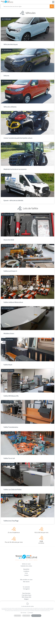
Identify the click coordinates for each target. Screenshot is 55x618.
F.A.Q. (26, 573)
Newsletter (26, 569)
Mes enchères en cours (26, 579)
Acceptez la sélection (26, 615)
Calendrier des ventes (26, 566)
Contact (26, 575)
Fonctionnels (24, 612)
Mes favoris (26, 582)
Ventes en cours (26, 564)
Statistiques (31, 612)
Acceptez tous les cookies (36, 615)
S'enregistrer (26, 589)
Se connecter (26, 587)
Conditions (26, 571)
